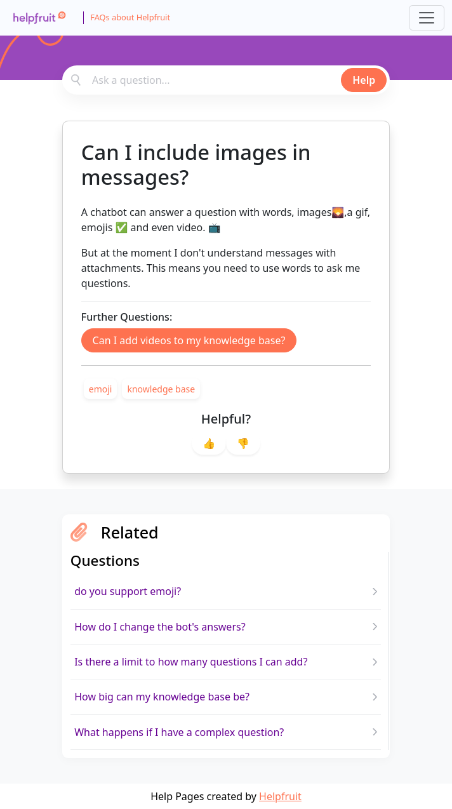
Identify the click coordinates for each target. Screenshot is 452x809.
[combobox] (226, 80)
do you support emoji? (127, 591)
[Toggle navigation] (426, 17)
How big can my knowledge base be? (161, 697)
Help (363, 80)
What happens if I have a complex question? (179, 732)
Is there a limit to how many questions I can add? (190, 662)
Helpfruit (280, 796)
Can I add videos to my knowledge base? (189, 340)
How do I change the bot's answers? (159, 627)
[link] (100, 388)
